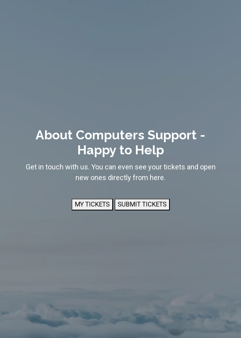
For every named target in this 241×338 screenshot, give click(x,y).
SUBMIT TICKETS (142, 204)
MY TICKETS (92, 204)
